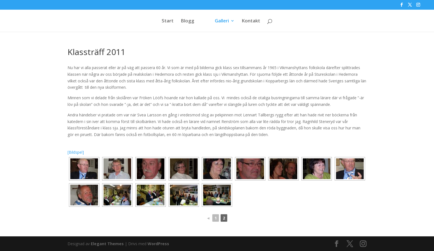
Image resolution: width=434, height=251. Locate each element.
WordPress (158, 243)
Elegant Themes (107, 243)
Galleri (222, 21)
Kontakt (251, 21)
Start (168, 21)
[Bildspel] (76, 152)
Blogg (187, 21)
